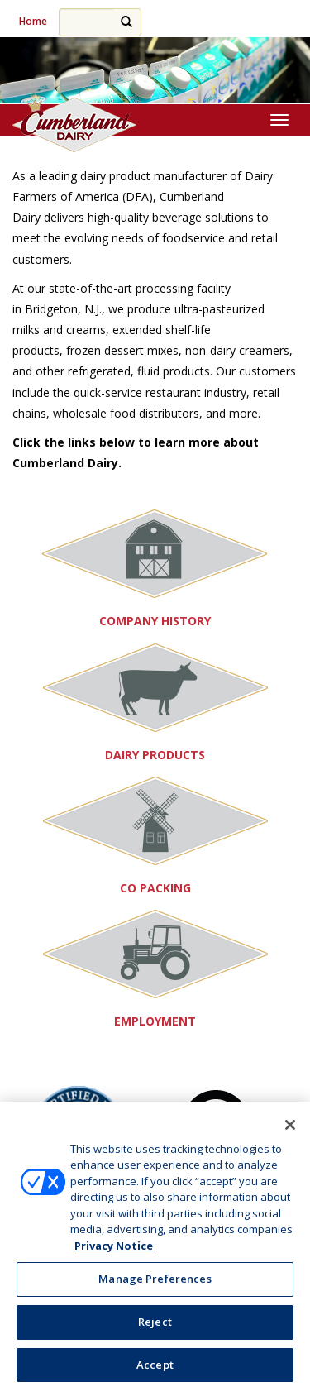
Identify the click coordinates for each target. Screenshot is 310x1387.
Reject (155, 1325)
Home (33, 21)
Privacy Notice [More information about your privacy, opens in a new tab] (113, 1248)
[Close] (290, 1128)
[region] (155, 70)
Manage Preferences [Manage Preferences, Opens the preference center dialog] (154, 1282)
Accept (155, 1368)
